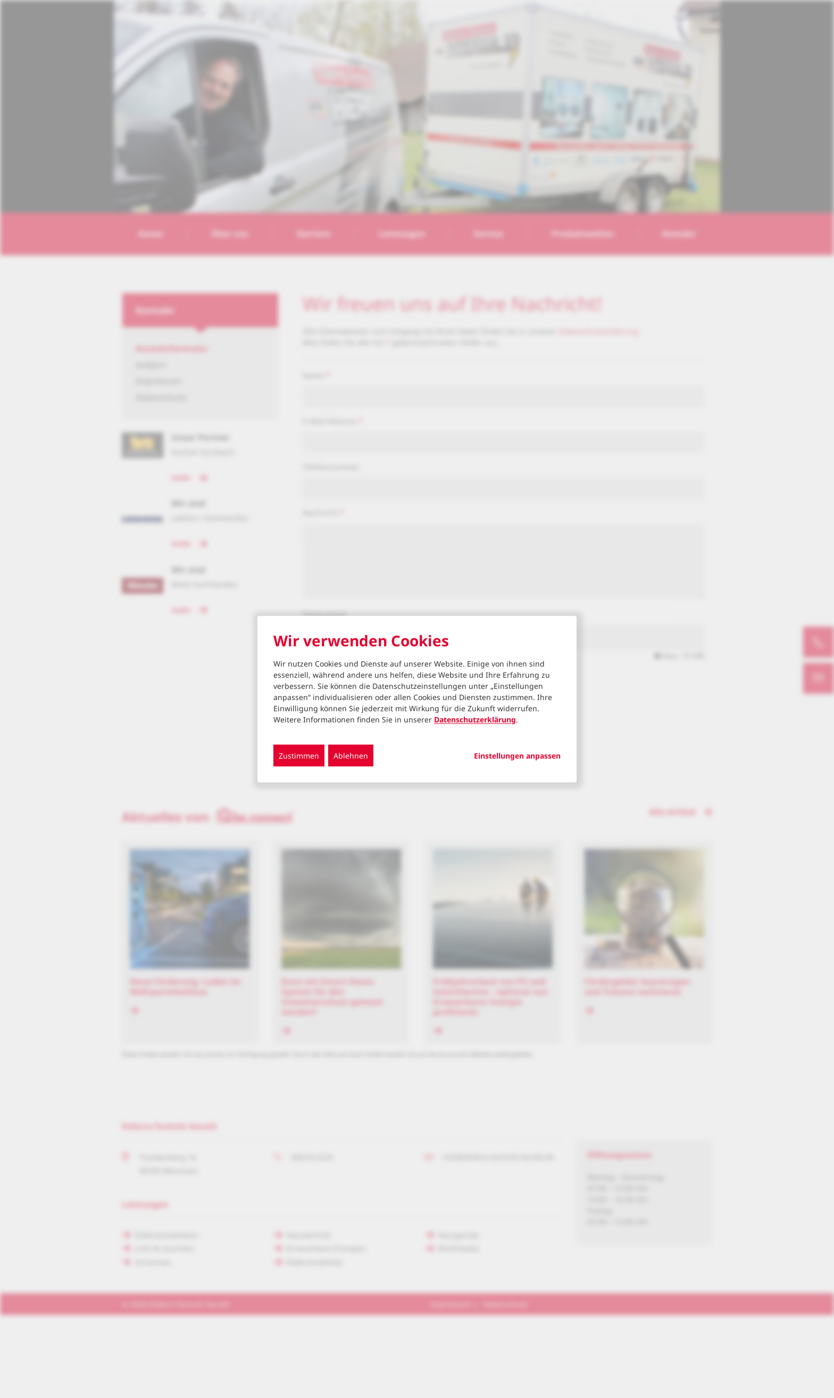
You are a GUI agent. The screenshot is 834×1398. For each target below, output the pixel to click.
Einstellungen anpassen (517, 755)
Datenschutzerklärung (475, 719)
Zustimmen (299, 755)
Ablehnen (350, 755)
